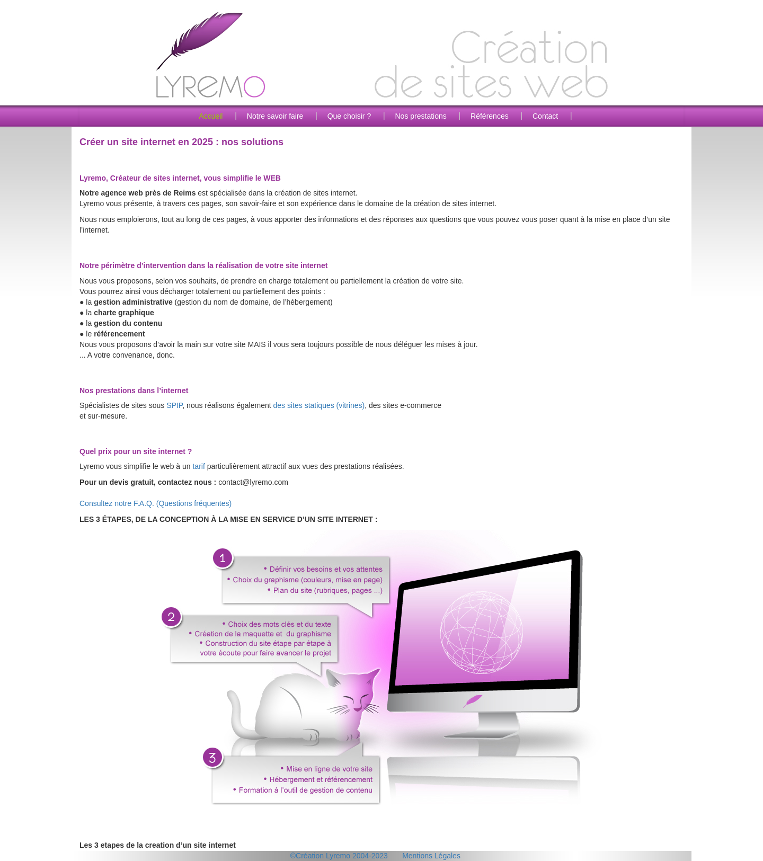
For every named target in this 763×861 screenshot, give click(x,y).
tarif (198, 466)
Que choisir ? (349, 116)
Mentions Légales (431, 855)
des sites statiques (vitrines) (319, 405)
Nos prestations (420, 116)
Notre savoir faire (275, 116)
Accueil (211, 116)
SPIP (174, 405)
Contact (545, 116)
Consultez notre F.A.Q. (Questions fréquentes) (155, 503)
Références (490, 116)
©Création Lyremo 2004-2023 (339, 855)
